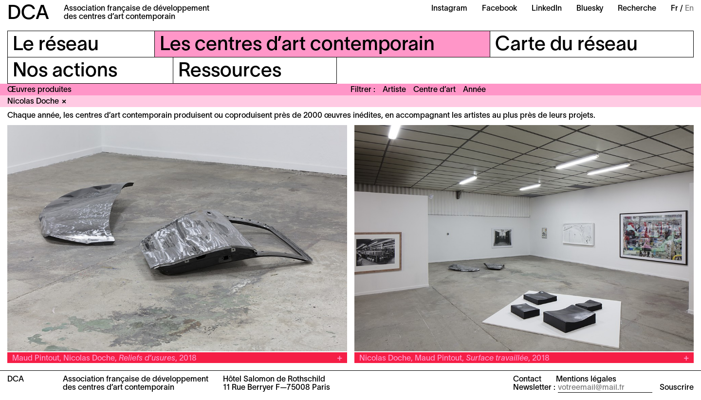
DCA (28, 14)
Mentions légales (586, 379)
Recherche (637, 8)
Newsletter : (534, 387)
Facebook (499, 8)
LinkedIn (547, 8)
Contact (527, 379)
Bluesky (589, 8)
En (689, 8)
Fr (674, 8)
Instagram (449, 8)
